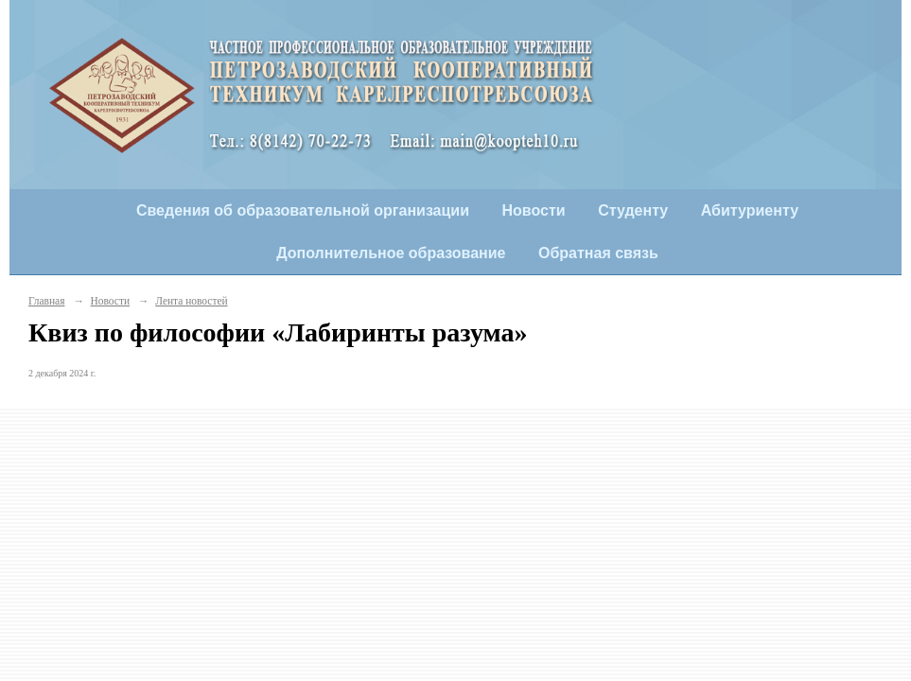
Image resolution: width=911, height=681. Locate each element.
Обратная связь (598, 253)
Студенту (633, 210)
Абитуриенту (749, 210)
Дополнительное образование (390, 253)
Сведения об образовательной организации (302, 210)
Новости (534, 210)
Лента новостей (191, 300)
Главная (46, 300)
